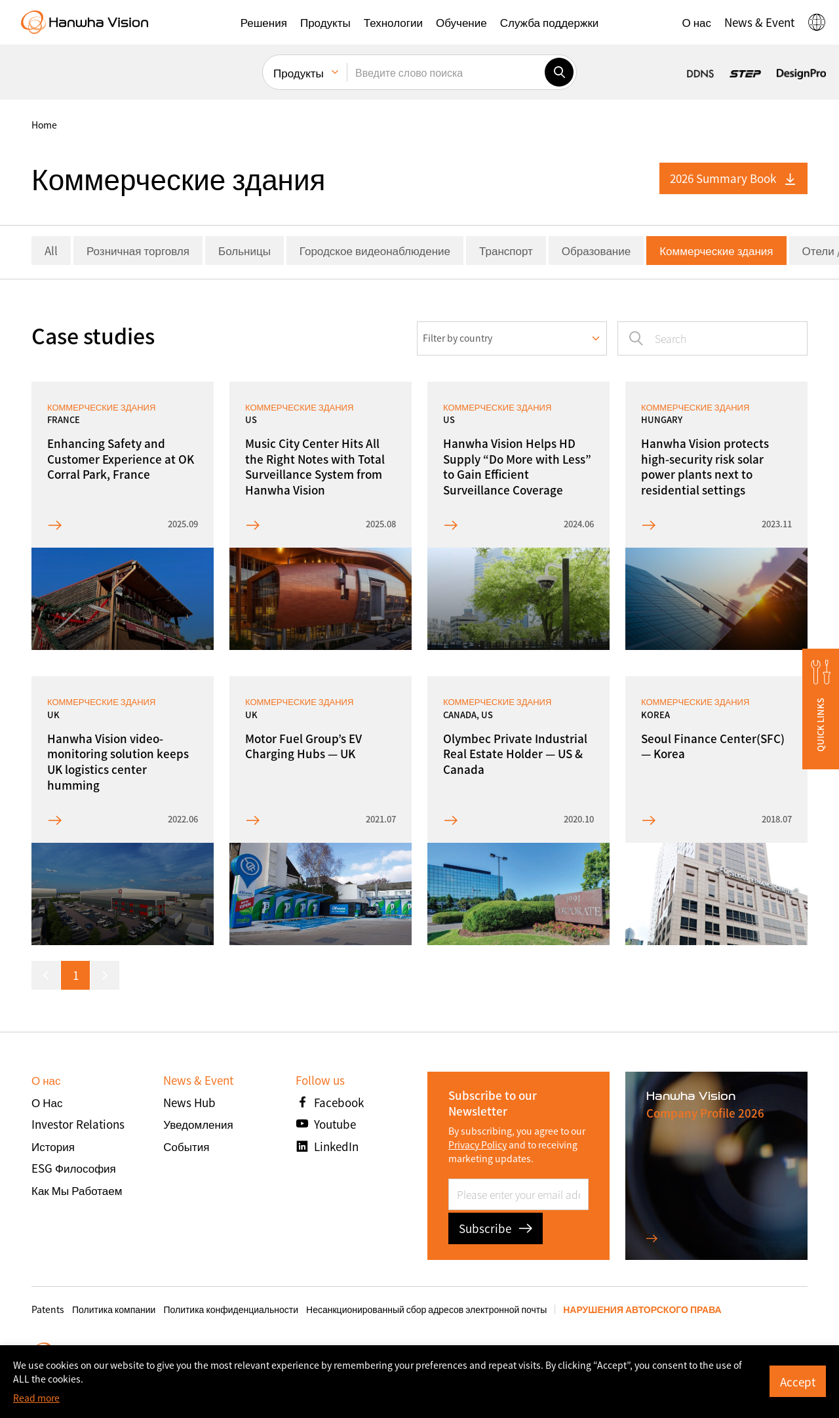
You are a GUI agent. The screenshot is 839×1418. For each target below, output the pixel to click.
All (51, 250)
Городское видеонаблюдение (375, 250)
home (44, 124)
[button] (264, 22)
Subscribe (495, 1228)
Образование (596, 250)
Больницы (244, 250)
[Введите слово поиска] (446, 72)
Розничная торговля (138, 250)
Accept (797, 1381)
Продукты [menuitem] (298, 72)
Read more (36, 1397)
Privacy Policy (477, 1144)
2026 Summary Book (733, 178)
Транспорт (506, 250)
